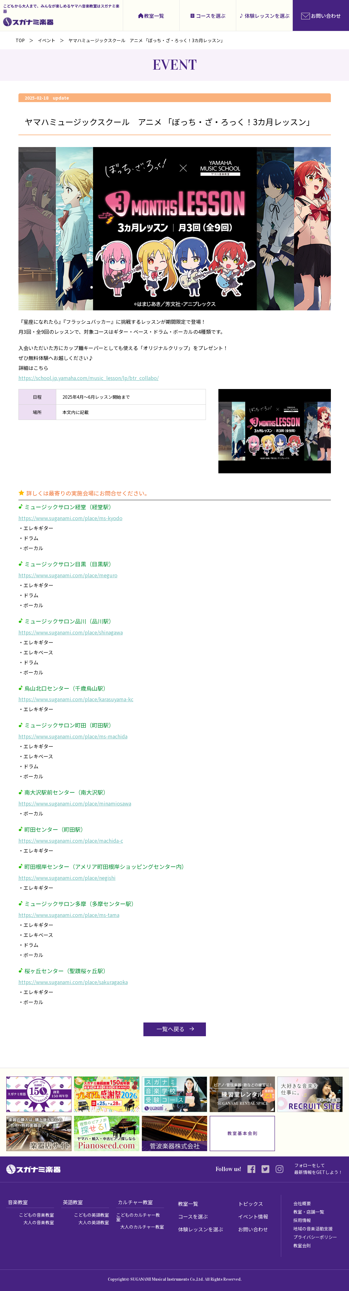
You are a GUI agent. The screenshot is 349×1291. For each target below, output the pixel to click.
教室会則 (302, 1245)
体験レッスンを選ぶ (267, 15)
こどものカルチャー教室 (138, 1217)
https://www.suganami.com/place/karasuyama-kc (75, 699)
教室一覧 (154, 15)
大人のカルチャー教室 (142, 1227)
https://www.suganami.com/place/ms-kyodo (70, 518)
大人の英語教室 (93, 1222)
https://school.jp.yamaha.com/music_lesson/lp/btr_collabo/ (88, 378)
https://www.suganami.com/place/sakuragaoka (73, 982)
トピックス (250, 1203)
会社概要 (302, 1203)
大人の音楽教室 (38, 1222)
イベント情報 (253, 1216)
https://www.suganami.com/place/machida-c (70, 840)
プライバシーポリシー (315, 1237)
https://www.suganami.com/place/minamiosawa (74, 803)
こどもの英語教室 (91, 1215)
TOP (20, 40)
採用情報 (302, 1220)
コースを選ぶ (211, 15)
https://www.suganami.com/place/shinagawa (70, 632)
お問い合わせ (253, 1229)
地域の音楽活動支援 (313, 1228)
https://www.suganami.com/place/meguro (67, 575)
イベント (46, 40)
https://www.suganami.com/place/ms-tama (68, 915)
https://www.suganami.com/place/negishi (67, 877)
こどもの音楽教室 (36, 1215)
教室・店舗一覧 (308, 1212)
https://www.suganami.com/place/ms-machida (72, 736)
